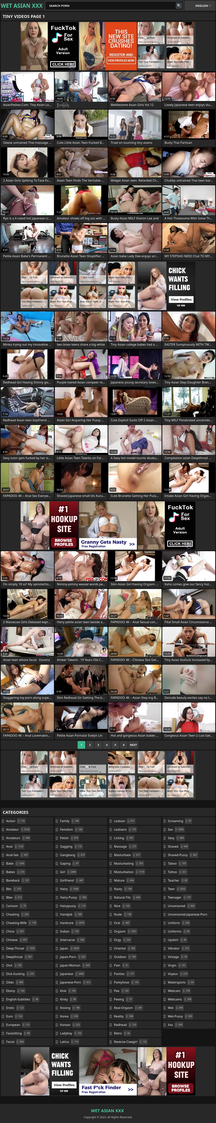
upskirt (177, 940)
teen (177, 889)
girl (68, 872)
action (16, 821)
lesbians (125, 829)
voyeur (178, 974)
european (18, 1025)
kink (68, 991)
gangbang (73, 855)
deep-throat (21, 948)
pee (122, 991)
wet (176, 1008)
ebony (15, 991)
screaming (180, 821)
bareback (18, 880)
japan (70, 948)
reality (124, 1016)
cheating (17, 914)
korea (69, 1016)
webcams (180, 999)
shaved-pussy (183, 855)
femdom (71, 829)
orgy (122, 940)
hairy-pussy (73, 897)
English (202, 6)
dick (14, 965)
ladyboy (71, 1033)
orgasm (125, 931)
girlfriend (72, 880)
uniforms (179, 931)
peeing (123, 999)
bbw (14, 897)
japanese (72, 974)
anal (15, 846)
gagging (71, 846)
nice (122, 906)
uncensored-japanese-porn (187, 915)
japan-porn (73, 957)
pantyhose (127, 982)
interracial (72, 940)
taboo (177, 863)
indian (70, 931)
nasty (123, 889)
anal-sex (17, 855)
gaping (70, 863)
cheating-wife (21, 923)
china (15, 931)
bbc (14, 889)
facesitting (18, 1033)
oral (122, 923)
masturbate (127, 855)
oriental (125, 948)
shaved (178, 846)
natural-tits (127, 897)
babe (15, 863)
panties (124, 974)
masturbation (129, 872)
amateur (18, 829)
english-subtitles (22, 999)
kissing (70, 1008)
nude (123, 914)
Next (133, 745)
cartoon (16, 906)
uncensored (182, 906)
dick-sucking (20, 974)
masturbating (129, 863)
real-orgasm (128, 1008)
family (70, 821)
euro (14, 1016)
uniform (179, 923)
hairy (69, 889)
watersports (181, 982)
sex (176, 829)
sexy (176, 838)
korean (70, 1025)
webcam (179, 991)
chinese (17, 940)
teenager (180, 897)
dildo (15, 982)
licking (124, 838)
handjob (71, 914)
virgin (177, 965)
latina (69, 1042)
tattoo (177, 872)
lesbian (125, 821)
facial (15, 1042)
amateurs (18, 838)
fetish (69, 838)
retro (122, 1033)
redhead (125, 1025)
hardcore (72, 923)
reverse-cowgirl (131, 1042)
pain (121, 965)
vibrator (179, 948)
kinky (68, 999)
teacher (178, 880)
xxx (175, 1025)
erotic (15, 1008)
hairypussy (73, 906)
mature (124, 880)
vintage (178, 957)
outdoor (125, 957)
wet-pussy (180, 1016)
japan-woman (75, 965)
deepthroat (19, 957)
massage (125, 846)
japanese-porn (75, 982)
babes (15, 872)
